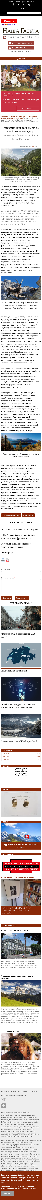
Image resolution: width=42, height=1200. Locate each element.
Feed (29, 4)
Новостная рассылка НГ (22, 43)
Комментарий (7, 578)
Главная (4, 116)
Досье (5, 822)
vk (18, 4)
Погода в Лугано (21, 773)
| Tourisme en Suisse (27, 845)
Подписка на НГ (19, 47)
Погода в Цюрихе (21, 770)
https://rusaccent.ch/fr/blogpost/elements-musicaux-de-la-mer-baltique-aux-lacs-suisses (21, 88)
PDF (7, 560)
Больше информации (28, 1188)
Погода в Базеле (21, 775)
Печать (3, 560)
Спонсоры (33, 1091)
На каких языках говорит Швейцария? (19, 529)
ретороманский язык (12, 515)
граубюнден (28, 515)
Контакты (15, 1091)
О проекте (5, 1091)
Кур (33, 146)
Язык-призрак (8, 552)
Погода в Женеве (21, 768)
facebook (13, 4)
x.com (24, 4)
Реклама (24, 1091)
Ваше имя (5, 570)
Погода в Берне (21, 771)
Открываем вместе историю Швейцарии (19, 117)
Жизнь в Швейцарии (18, 116)
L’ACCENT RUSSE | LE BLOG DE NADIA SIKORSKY (17, 878)
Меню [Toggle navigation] (21, 58)
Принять (7, 1194)
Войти (4, 13)
